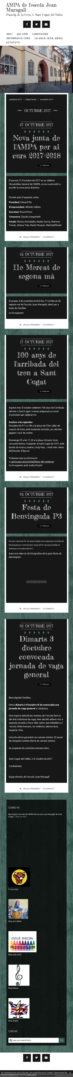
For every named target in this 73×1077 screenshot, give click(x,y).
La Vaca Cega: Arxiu (49, 38)
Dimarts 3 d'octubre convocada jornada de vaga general (36, 655)
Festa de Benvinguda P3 (36, 511)
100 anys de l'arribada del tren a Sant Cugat (37, 368)
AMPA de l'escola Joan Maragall (31, 7)
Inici (9, 33)
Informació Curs (18, 38)
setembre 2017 (15, 99)
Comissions (40, 33)
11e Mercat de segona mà (36, 271)
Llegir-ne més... (21, 816)
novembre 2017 (46, 99)
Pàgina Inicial (31, 99)
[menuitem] (9, 34)
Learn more (31, 1075)
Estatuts (13, 42)
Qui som (22, 33)
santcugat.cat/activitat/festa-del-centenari (32, 461)
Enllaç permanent (29, 237)
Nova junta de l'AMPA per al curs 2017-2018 (36, 146)
